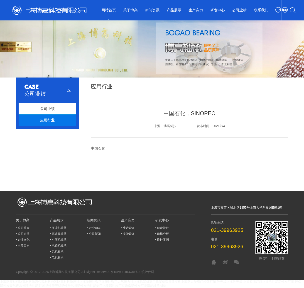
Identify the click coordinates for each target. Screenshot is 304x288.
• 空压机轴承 (58, 239)
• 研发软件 (162, 228)
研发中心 (217, 10)
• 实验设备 (128, 233)
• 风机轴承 (57, 251)
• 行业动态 (94, 228)
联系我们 (261, 10)
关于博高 (130, 10)
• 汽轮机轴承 (58, 245)
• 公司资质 (22, 233)
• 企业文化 (22, 239)
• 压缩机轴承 (58, 228)
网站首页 (108, 10)
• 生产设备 (128, 228)
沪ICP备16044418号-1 (126, 272)
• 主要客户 (22, 245)
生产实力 (196, 10)
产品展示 (174, 10)
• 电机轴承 (57, 257)
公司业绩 (239, 10)
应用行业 (47, 120)
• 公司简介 (22, 228)
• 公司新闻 (94, 233)
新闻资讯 (152, 10)
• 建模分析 (162, 233)
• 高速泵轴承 (58, 233)
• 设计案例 (162, 239)
